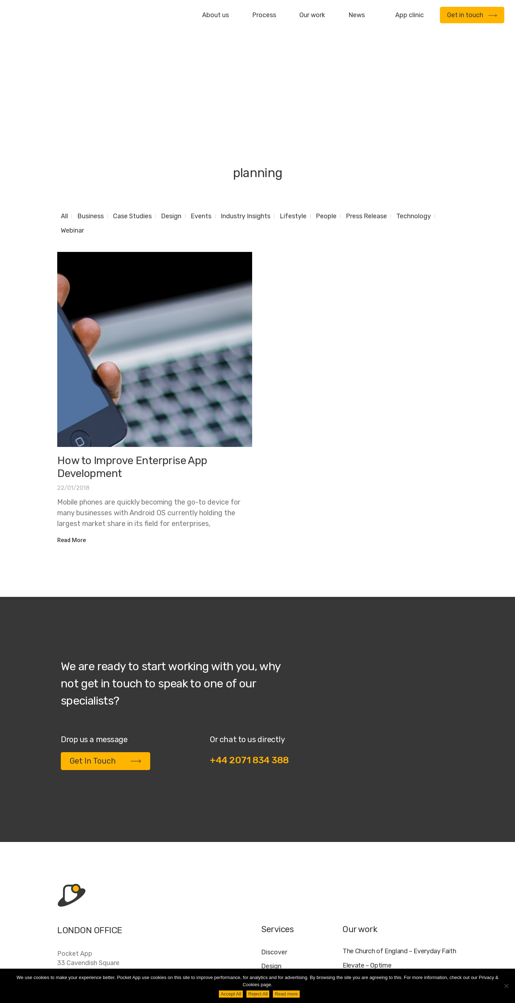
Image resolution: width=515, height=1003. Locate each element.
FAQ (387, 962)
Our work (312, 15)
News (356, 15)
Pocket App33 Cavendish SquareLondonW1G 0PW (88, 879)
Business (90, 127)
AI (451, 962)
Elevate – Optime (367, 877)
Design (171, 127)
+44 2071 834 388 (249, 671)
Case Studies (132, 127)
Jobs (365, 962)
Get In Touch (105, 672)
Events (201, 127)
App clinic (409, 15)
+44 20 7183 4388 (85, 907)
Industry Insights (245, 127)
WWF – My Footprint (371, 920)
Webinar (72, 142)
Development (281, 891)
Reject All (258, 994)
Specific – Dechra (368, 906)
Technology (413, 127)
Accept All (231, 994)
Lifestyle (293, 127)
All (64, 127)
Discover (274, 863)
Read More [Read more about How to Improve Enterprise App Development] (71, 451)
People (326, 127)
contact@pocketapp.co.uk (96, 922)
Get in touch (472, 15)
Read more (286, 994)
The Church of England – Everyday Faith (399, 862)
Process (264, 15)
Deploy (271, 905)
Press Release (366, 127)
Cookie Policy (421, 962)
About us (215, 15)
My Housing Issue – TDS (377, 891)
